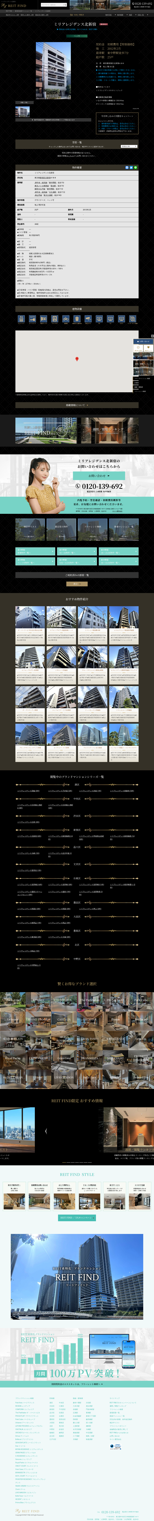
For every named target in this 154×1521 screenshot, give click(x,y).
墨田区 (52, 1419)
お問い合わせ (97, 476)
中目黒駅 (89, 1433)
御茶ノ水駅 (90, 1436)
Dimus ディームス (22, 1436)
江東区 (61, 1406)
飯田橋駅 (89, 1419)
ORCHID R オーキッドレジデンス (27, 1433)
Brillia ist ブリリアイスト (24, 1439)
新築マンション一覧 (117, 1416)
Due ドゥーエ (20, 1446)
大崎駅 (88, 1429)
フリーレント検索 (116, 1409)
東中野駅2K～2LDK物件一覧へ (110, 551)
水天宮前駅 (77, 1429)
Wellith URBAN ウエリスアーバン (27, 1486)
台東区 (61, 1416)
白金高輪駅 (77, 1416)
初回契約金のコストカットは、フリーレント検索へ (75, 1384)
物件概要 (120, 15)
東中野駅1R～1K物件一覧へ (67, 551)
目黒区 (61, 1413)
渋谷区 (52, 1406)
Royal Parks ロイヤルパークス (26, 1463)
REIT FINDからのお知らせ (119, 1433)
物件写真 (108, 15)
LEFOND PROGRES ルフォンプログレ (29, 1426)
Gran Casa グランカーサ (24, 1469)
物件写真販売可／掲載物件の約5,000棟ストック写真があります (54, 120)
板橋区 (52, 1433)
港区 (51, 1403)
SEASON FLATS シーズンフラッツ (28, 1443)
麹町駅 (88, 1426)
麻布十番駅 (77, 1403)
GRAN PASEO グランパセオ (25, 1453)
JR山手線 (38, 195)
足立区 (52, 1436)
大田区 (52, 1423)
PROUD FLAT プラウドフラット (27, 1416)
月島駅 (75, 1439)
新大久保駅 (48, 195)
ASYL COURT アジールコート (26, 1476)
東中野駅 (52, 183)
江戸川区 (53, 1439)
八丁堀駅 (76, 1436)
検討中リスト (115, 1423)
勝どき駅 (76, 1423)
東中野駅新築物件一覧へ (24, 551)
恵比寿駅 (89, 1406)
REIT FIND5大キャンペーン (76, 1217)
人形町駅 (76, 1426)
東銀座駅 (76, 1433)
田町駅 (75, 1419)
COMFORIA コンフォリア (24, 1409)
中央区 (61, 1403)
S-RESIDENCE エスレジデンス (26, 1456)
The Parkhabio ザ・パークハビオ (27, 1413)
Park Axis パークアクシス (24, 1403)
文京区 (52, 1416)
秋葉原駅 (89, 1439)
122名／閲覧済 (79, 15)
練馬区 (61, 1433)
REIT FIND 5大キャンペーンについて (123, 1403)
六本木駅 (76, 1406)
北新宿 (48, 178)
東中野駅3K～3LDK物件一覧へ (110, 561)
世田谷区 (62, 1419)
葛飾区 (61, 1436)
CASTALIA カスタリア (23, 1429)
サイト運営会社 (117, 511)
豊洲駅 (88, 1413)
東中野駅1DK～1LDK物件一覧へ (69, 561)
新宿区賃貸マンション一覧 (23, 11)
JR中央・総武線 (41, 183)
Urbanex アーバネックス (24, 1423)
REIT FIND (9, 11)
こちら (70, 156)
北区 (51, 1426)
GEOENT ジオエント (22, 1499)
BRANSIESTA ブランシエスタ (26, 1473)
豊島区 (61, 1423)
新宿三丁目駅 (91, 1416)
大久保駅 (52, 192)
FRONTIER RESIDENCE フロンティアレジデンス (30, 1481)
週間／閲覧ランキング (118, 1406)
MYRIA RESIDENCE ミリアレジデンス (29, 1449)
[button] (64, 1162)
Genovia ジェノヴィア (23, 1459)
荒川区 (61, 1426)
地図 (130, 15)
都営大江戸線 (40, 189)
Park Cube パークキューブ (25, 1419)
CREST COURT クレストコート (26, 1466)
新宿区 (42, 178)
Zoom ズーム (20, 1489)
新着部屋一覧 (115, 1413)
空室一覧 (141, 15)
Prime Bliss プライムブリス (25, 1503)
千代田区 (62, 1409)
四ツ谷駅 (89, 1423)
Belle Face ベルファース (24, 1496)
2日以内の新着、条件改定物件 (121, 1419)
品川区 (52, 1413)
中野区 (52, 1429)
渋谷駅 (88, 1403)
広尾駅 (75, 1413)
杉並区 (61, 1429)
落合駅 (53, 186)
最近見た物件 (138, 348)
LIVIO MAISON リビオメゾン (25, 1493)
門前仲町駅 (90, 1409)
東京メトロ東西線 (42, 186)
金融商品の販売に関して (119, 1429)
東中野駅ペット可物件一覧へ (26, 561)
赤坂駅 (75, 1409)
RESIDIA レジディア (22, 1406)
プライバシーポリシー (118, 1426)
